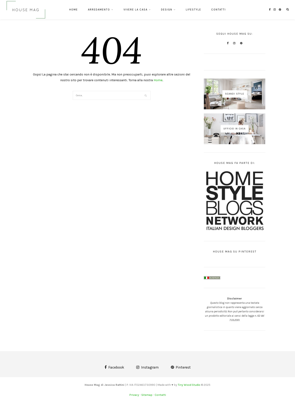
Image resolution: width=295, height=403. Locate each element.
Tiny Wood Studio (189, 385)
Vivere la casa (136, 9)
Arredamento (99, 9)
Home (73, 9)
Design (166, 9)
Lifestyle (193, 9)
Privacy (134, 395)
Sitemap (146, 395)
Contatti (218, 9)
